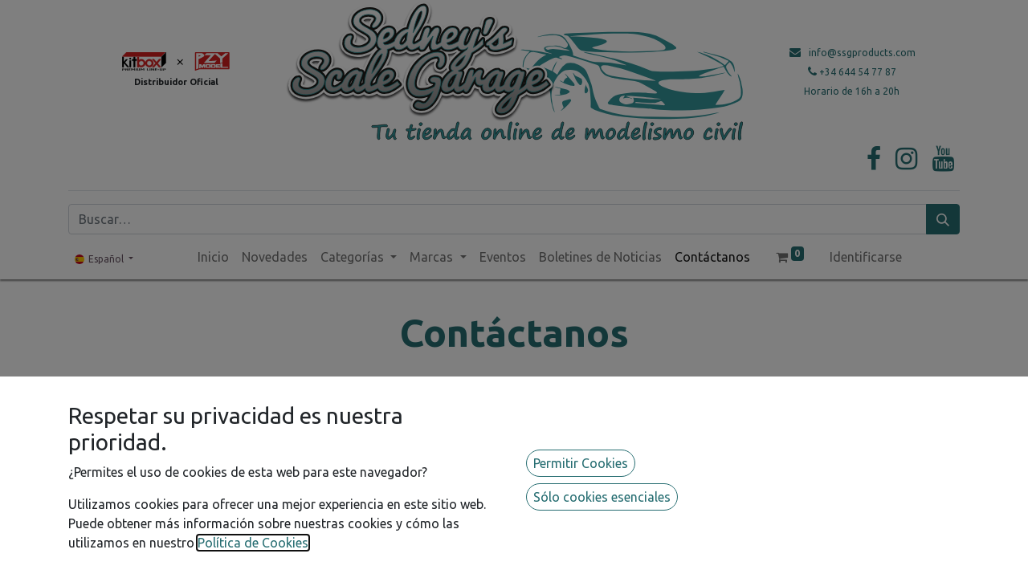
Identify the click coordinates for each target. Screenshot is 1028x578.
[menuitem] (213, 257)
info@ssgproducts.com (862, 52)
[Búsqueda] (943, 219)
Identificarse (866, 257)
